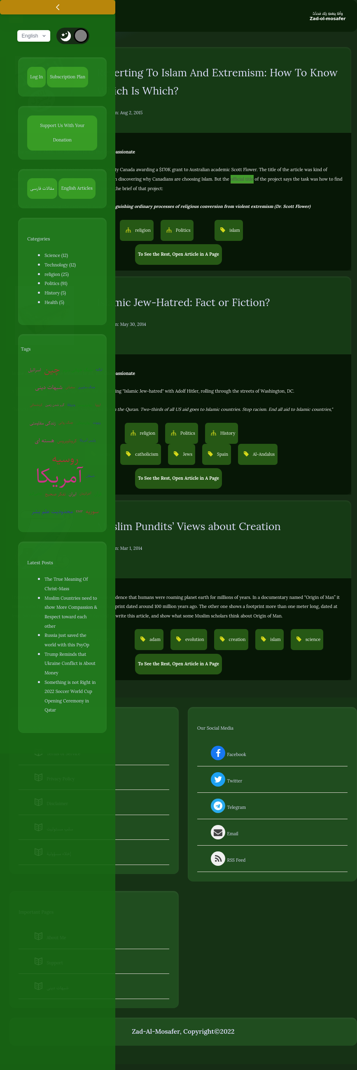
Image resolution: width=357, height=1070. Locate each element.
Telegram (227, 807)
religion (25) (56, 274)
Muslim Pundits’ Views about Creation (189, 526)
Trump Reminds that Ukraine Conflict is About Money (70, 663)
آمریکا (59, 476)
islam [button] (234, 230)
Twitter (225, 781)
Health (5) (54, 302)
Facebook (227, 754)
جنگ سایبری (86, 387)
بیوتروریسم (85, 405)
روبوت (97, 423)
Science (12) (56, 255)
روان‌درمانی (83, 423)
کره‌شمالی (36, 405)
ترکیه (99, 369)
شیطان (90, 476)
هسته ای (44, 440)
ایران (73, 494)
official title (242, 179)
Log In (36, 77)
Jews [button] (187, 454)
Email (223, 834)
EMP (79, 511)
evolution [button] (194, 639)
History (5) (55, 293)
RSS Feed (227, 860)
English (34, 36)
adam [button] (154, 639)
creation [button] (237, 639)
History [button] (227, 433)
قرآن (98, 494)
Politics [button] (183, 230)
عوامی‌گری (35, 493)
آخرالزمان (85, 493)
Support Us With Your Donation (62, 132)
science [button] (312, 639)
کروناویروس (67, 440)
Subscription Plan (67, 77)
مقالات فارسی (42, 188)
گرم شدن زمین (54, 405)
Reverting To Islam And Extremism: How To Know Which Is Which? (217, 82)
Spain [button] (222, 454)
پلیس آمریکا (87, 440)
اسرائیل (34, 369)
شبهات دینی (49, 387)
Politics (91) (55, 283)
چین (52, 369)
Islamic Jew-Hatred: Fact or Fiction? (183, 302)
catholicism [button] (146, 454)
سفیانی (70, 387)
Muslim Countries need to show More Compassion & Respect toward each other (70, 612)
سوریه (92, 511)
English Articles (77, 188)
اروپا (98, 405)
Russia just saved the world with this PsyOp (66, 640)
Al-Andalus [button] (263, 454)
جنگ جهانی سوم (78, 369)
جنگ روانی (65, 423)
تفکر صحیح (55, 494)
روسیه (65, 458)
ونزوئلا (71, 405)
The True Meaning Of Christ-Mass (66, 584)
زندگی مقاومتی (43, 423)
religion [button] (142, 230)
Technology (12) (60, 265)
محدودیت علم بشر (52, 511)
